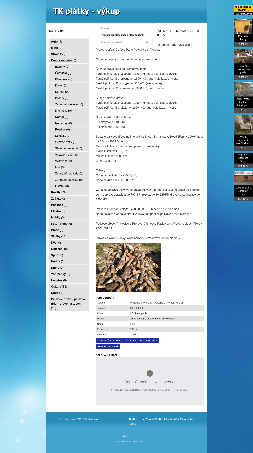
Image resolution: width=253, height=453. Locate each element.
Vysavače (63, 161)
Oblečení (59, 249)
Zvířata (58, 198)
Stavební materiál (68, 148)
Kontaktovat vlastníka (141, 340)
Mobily (58, 217)
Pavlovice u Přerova (163, 302)
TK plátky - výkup (137, 419)
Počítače (59, 205)
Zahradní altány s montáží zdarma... (243, 190)
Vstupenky (60, 274)
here (143, 441)
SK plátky (159, 419)
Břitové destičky (171, 419)
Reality (59, 192)
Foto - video (61, 223)
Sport (57, 255)
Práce (57, 230)
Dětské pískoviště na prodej (243, 69)
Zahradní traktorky (69, 104)
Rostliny (62, 129)
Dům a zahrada (63, 60)
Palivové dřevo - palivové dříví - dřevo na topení (68, 304)
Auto (56, 41)
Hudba (58, 261)
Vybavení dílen (67, 154)
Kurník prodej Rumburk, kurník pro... (243, 102)
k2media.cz (93, 419)
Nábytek (59, 280)
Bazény (62, 66)
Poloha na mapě (108, 346)
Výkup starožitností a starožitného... (243, 140)
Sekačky (63, 135)
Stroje (58, 54)
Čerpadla (63, 73)
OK (147, 42)
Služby (58, 236)
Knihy (57, 267)
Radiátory (63, 123)
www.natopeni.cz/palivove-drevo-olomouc (152, 318)
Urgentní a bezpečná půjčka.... (243, 157)
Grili (60, 167)
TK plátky (150, 419)
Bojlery (61, 98)
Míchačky (63, 110)
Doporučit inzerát (110, 340)
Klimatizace (64, 79)
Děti (56, 242)
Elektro (58, 211)
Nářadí (61, 117)
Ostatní (62, 186)
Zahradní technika (69, 179)
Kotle (60, 85)
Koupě (58, 292)
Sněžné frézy (65, 142)
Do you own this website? (111, 42)
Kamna (62, 91)
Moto (56, 47)
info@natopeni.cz (139, 313)
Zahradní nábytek (68, 173)
